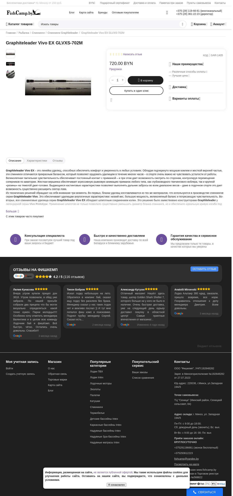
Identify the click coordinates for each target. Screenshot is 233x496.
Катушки (95, 401)
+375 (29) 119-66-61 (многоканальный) (199, 10)
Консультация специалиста (44, 235)
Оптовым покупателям (125, 12)
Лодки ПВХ (96, 371)
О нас (51, 368)
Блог (72, 12)
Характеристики (37, 160)
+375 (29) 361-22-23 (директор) (194, 13)
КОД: (206, 55)
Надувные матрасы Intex (104, 442)
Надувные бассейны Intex (105, 430)
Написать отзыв (132, 54)
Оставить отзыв (204, 269)
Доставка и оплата (145, 2)
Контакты (220, 2)
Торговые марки (57, 379)
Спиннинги (96, 407)
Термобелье (97, 412)
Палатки (95, 395)
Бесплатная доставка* (21, 2)
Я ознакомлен (116, 484)
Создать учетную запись (20, 373)
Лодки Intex (96, 377)
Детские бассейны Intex (104, 418)
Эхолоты (95, 389)
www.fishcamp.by (206, 469)
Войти (9, 368)
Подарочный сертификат (115, 2)
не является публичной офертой (113, 472)
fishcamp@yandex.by (186, 458)
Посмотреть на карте (186, 464)
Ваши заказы (140, 372)
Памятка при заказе (171, 2)
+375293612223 (183, 453)
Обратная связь (57, 373)
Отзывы (58, 160)
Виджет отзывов (209, 346)
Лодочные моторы (101, 383)
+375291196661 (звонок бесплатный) (196, 447)
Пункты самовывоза (199, 2)
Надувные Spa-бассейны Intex (108, 436)
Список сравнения (143, 377)
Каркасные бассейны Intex (106, 424)
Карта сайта (86, 12)
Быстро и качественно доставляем (119, 235)
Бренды (102, 12)
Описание (15, 160)
